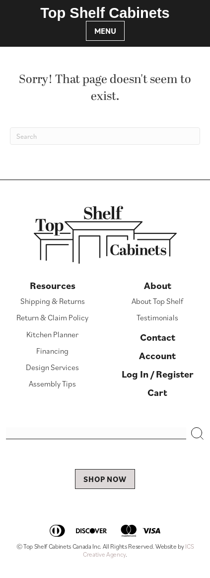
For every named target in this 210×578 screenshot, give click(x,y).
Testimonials (157, 317)
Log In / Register (158, 374)
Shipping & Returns (52, 301)
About (157, 285)
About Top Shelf (157, 301)
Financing (52, 351)
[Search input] (96, 433)
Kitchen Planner (52, 334)
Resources (52, 285)
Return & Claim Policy (52, 317)
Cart (157, 392)
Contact (157, 337)
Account (157, 355)
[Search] (105, 136)
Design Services (52, 367)
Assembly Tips (52, 383)
